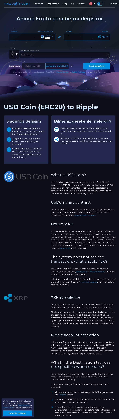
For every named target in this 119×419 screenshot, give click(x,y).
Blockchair (65, 247)
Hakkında (38, 4)
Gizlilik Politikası (78, 71)
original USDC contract (85, 214)
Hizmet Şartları (63, 71)
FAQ (65, 4)
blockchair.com (97, 270)
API (72, 4)
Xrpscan (62, 393)
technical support (89, 281)
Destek (81, 4)
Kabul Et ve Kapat (22, 412)
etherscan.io (81, 270)
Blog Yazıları (53, 4)
